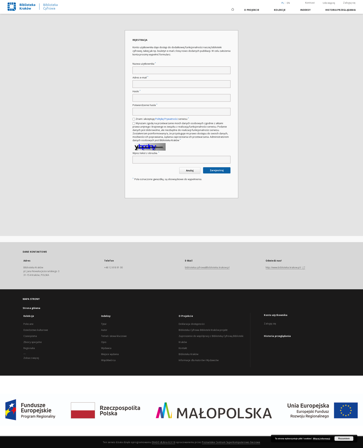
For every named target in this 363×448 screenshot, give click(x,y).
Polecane (28, 324)
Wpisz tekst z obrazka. (146, 153)
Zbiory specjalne (32, 342)
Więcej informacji (321, 438)
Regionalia (29, 348)
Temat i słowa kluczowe (114, 336)
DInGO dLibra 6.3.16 (163, 442)
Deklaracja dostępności (192, 324)
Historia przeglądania (340, 10)
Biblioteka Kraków (188, 354)
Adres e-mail (140, 77)
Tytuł (103, 324)
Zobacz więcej (31, 358)
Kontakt (183, 348)
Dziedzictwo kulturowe (35, 330)
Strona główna (31, 308)
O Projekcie (251, 10)
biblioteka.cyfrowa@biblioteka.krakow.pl (207, 267)
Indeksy (305, 10)
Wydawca (106, 348)
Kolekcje (279, 10)
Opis (103, 342)
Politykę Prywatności (166, 119)
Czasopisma (30, 336)
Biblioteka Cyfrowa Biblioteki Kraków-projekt (203, 330)
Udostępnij (329, 3)
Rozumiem (344, 438)
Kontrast (310, 2)
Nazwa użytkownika (144, 63)
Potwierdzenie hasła (145, 105)
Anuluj (190, 170)
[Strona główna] (232, 10)
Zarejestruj (217, 170)
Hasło (136, 91)
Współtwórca (108, 360)
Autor (104, 330)
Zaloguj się (349, 2)
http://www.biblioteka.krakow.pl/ (285, 267)
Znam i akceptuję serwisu (162, 119)
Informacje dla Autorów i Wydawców (199, 360)
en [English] (288, 3)
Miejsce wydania (110, 354)
